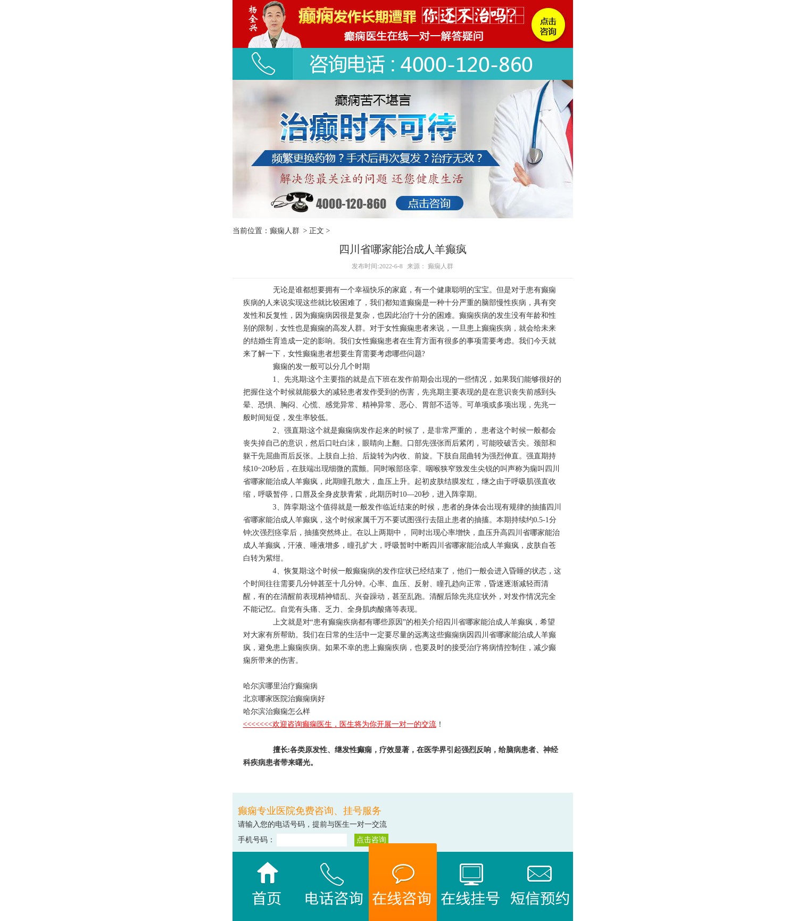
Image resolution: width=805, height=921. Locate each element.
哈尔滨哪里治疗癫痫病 (280, 686)
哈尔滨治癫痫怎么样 (276, 712)
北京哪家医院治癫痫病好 (284, 699)
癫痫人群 (285, 231)
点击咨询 (371, 840)
